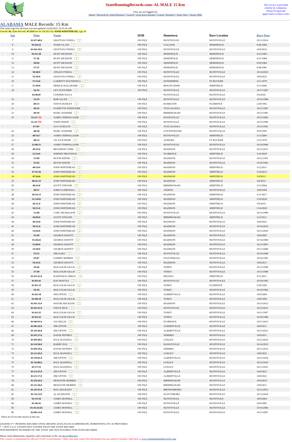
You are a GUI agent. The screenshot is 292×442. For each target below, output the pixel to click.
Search (130, 14)
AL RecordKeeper (68, 435)
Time (36, 35)
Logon (160, 14)
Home (92, 14)
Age (12, 35)
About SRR (195, 14)
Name (57, 35)
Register (170, 14)
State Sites (182, 14)
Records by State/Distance (111, 14)
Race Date (263, 35)
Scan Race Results (146, 14)
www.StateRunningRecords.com (159, 438)
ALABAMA (11, 24)
